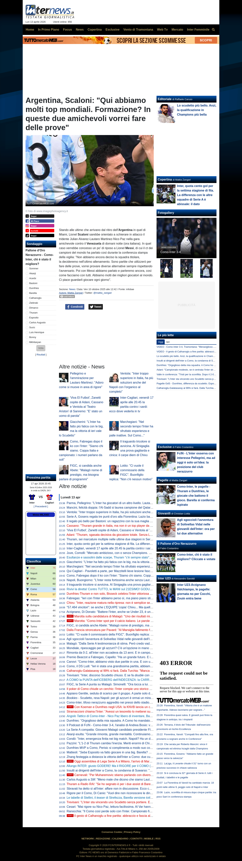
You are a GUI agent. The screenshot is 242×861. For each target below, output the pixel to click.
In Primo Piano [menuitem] (48, 29)
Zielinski (33, 302)
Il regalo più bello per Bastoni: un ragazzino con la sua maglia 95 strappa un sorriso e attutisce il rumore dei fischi (142, 521)
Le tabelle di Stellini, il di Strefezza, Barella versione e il (132, 797)
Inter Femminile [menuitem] (198, 29)
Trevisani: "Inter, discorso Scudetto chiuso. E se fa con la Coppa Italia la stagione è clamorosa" (135, 675)
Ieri (168, 342)
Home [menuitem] (30, 29)
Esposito (34, 317)
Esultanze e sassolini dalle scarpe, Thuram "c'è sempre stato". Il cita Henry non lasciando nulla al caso (139, 557)
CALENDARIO (120, 838)
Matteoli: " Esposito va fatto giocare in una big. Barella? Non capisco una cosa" (123, 752)
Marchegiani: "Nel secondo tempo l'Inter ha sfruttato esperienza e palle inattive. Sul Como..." (129, 566)
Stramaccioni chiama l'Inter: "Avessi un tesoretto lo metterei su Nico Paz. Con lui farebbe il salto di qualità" (138, 711)
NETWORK (87, 838)
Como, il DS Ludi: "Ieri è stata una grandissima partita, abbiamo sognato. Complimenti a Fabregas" (133, 666)
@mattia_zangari (102, 292)
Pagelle (163, 480)
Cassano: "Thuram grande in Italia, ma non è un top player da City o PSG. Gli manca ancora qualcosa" (136, 525)
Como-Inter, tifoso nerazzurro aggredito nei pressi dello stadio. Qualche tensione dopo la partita (131, 702)
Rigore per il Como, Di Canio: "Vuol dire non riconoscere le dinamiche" (114, 793)
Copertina (165, 179)
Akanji (32, 273)
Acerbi (32, 278)
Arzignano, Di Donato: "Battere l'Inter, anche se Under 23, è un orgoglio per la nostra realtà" (128, 611)
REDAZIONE (103, 838)
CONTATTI (136, 838)
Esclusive (165, 447)
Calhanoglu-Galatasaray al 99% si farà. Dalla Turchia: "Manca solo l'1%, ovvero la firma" (126, 670)
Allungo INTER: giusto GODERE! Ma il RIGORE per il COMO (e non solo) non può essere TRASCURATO (138, 766)
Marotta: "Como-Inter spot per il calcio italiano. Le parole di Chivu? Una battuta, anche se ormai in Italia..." (141, 620)
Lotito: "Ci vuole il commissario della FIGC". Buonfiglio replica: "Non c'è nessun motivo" (125, 634)
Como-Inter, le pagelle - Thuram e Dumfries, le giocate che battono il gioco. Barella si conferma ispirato (196, 495)
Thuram (33, 312)
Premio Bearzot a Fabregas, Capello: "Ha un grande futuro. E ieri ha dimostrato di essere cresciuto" (133, 657)
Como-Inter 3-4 (170, 252)
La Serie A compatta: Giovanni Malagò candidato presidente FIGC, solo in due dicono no (126, 729)
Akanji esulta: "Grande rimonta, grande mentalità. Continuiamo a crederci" (116, 734)
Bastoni (33, 283)
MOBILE (149, 838)
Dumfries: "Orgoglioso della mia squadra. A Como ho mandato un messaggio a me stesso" (127, 720)
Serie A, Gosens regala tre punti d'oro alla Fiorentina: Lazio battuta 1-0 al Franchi (121, 516)
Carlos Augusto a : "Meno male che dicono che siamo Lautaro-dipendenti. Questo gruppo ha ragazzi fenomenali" (144, 779)
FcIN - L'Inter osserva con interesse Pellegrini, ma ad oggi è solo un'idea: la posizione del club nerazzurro (196, 462)
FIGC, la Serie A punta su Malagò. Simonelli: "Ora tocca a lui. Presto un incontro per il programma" (133, 684)
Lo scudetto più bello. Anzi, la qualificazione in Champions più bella (196, 110)
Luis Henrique (36, 332)
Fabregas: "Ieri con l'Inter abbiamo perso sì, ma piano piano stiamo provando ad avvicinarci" (128, 598)
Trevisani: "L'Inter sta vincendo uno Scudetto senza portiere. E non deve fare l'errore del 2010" (130, 802)
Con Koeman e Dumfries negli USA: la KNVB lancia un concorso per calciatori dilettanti (129, 707)
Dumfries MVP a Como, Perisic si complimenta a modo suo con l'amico (114, 747)
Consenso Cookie (112, 832)
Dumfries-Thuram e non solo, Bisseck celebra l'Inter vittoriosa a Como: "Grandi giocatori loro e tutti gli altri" (138, 593)
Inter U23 (164, 578)
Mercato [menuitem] (177, 29)
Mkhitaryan (35, 342)
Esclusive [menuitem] (112, 29)
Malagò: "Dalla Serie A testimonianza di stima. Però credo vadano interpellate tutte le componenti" (132, 643)
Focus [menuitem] (67, 29)
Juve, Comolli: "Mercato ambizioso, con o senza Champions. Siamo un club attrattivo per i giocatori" (134, 552)
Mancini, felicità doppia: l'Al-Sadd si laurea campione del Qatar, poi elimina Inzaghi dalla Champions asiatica (139, 507)
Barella (33, 293)
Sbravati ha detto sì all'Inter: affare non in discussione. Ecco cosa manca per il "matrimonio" (128, 788)
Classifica (34, 561)
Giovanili (164, 513)
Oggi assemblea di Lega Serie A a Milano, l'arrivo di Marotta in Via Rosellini (121, 761)
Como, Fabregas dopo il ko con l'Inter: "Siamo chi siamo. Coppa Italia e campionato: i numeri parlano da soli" (81, 450)
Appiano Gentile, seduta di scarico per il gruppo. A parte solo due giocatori (116, 693)
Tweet (96, 307)
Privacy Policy (132, 832)
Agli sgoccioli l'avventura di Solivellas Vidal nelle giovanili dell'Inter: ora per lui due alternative (129, 639)
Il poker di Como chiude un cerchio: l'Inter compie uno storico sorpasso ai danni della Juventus (130, 688)
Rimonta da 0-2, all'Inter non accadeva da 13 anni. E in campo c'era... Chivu (118, 652)
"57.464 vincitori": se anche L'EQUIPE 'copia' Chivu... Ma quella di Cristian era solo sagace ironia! (132, 607)
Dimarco (33, 307)
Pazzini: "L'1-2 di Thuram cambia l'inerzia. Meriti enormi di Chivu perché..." (117, 743)
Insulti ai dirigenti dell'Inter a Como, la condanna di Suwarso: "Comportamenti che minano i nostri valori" (136, 770)
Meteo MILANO (41, 515)
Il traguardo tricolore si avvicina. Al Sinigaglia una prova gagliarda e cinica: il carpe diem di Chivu (131, 584)
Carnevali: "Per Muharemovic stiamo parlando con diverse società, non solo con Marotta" (130, 775)
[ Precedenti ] (41, 506)
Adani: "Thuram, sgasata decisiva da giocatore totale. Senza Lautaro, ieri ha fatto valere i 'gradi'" (131, 534)
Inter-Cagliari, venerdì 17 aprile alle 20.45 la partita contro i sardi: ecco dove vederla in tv (126, 548)
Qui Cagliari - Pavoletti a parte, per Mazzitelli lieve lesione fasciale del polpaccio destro (125, 571)
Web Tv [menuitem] (162, 29)
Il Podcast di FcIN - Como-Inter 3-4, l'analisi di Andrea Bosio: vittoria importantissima (123, 725)
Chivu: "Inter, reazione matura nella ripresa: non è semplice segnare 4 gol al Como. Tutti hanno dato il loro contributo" (145, 602)
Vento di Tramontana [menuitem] (138, 29)
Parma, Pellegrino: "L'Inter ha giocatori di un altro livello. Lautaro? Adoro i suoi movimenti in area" (132, 503)
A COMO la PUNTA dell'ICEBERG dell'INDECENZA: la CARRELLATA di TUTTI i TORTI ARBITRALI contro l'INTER (143, 679)
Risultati (40, 354)
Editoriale (164, 99)
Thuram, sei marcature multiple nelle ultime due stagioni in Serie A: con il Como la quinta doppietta (133, 539)
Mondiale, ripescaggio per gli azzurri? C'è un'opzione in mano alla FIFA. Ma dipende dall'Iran (129, 648)
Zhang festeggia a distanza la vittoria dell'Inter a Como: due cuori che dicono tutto (121, 756)
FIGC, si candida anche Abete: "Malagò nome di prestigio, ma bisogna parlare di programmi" (129, 625)
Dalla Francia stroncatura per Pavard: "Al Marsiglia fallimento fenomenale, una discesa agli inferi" (132, 630)
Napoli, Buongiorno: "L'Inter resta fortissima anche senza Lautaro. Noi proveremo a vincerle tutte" (132, 580)
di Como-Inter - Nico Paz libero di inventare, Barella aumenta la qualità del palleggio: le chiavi (139, 716)
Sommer (33, 268)
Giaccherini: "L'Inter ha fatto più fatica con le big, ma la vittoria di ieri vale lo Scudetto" (124, 562)
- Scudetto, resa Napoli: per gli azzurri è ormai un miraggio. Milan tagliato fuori (125, 698)
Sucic (32, 327)
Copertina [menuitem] (95, 29)
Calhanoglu (35, 298)
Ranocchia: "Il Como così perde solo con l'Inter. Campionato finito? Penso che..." (121, 811)
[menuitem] (213, 29)
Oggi (160, 342)
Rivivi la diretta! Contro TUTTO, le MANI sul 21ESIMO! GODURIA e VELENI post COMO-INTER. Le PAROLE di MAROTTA (149, 589)
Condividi (75, 307)
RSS (158, 838)
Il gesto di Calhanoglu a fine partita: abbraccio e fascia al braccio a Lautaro (121, 815)
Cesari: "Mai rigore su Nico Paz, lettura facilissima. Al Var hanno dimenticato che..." (122, 806)
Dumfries (34, 288)
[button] (40, 348)
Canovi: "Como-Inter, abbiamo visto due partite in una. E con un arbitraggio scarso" (122, 661)
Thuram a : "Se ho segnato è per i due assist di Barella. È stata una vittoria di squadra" (131, 784)
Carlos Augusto (37, 322)
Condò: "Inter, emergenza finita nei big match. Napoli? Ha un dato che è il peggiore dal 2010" (129, 738)
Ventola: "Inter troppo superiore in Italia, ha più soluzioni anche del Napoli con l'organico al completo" (131, 382)
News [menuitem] (80, 29)
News (72, 289)
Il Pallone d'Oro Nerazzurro (177, 543)
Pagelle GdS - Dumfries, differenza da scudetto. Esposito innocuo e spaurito (197, 383)
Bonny (32, 337)
